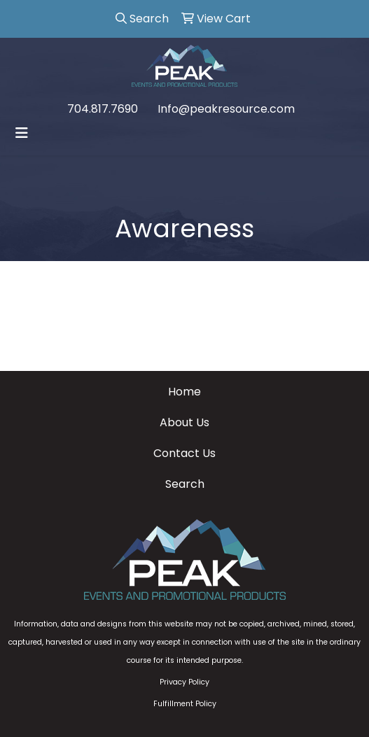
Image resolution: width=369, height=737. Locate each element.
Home (184, 392)
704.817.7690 (102, 109)
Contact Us (184, 453)
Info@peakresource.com (226, 109)
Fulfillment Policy (184, 704)
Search (184, 484)
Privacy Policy (184, 682)
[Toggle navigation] (21, 133)
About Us (184, 422)
